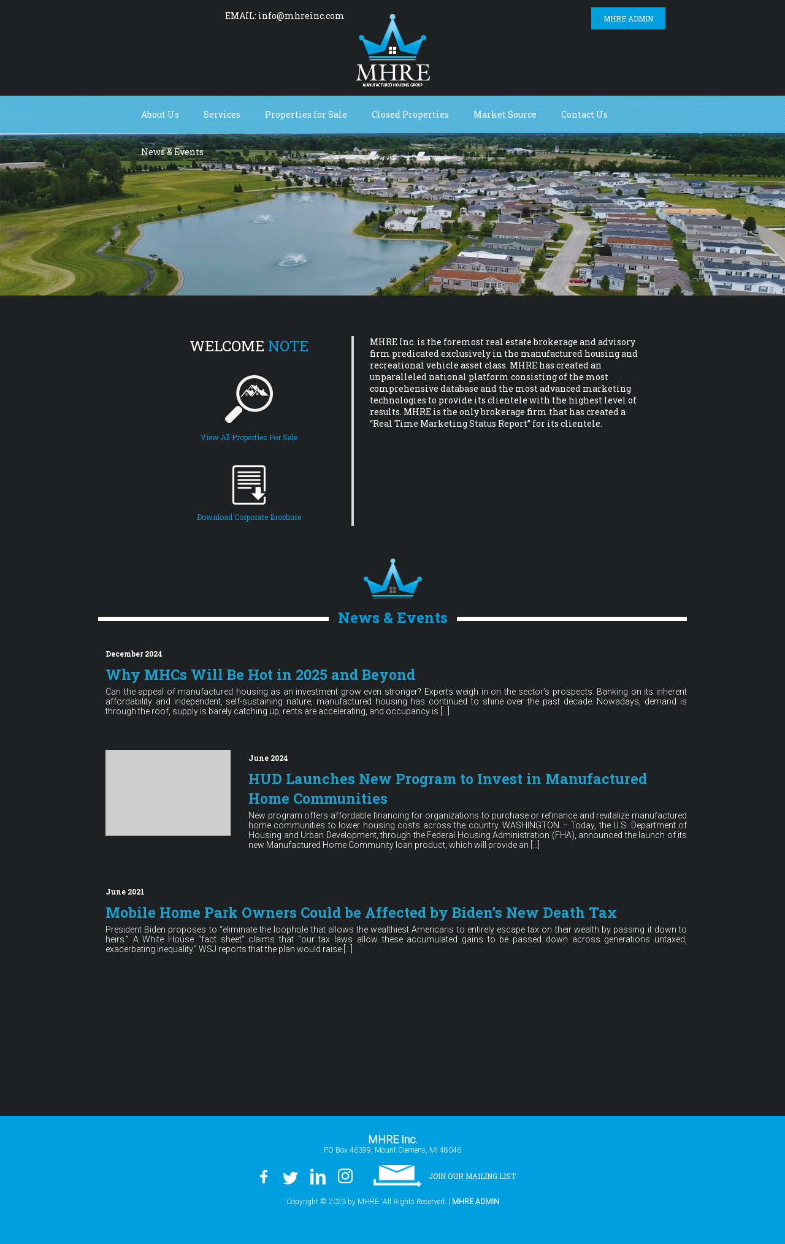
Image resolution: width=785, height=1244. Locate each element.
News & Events (172, 152)
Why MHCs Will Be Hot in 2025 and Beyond (265, 674)
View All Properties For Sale (249, 437)
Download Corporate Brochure (249, 517)
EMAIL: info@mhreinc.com (285, 15)
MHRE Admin (628, 18)
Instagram (198, 15)
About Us (160, 114)
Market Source (505, 114)
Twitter (143, 15)
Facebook (117, 15)
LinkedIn (171, 15)
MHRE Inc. (393, 50)
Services (222, 114)
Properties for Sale (306, 114)
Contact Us (584, 114)
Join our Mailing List (472, 1174)
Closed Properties (410, 114)
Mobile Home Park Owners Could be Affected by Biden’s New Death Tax (367, 912)
